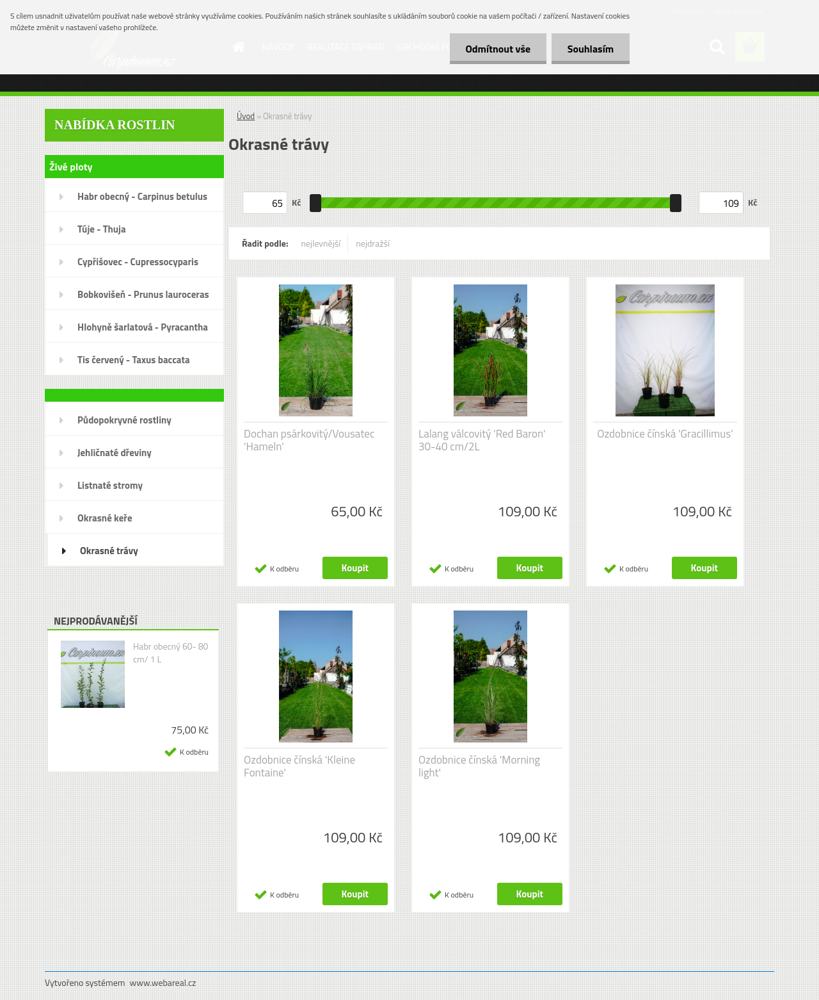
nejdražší (373, 243)
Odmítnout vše (497, 48)
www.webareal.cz (163, 982)
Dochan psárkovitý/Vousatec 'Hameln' (309, 440)
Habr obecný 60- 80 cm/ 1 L (171, 653)
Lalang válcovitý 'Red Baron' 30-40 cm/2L (481, 440)
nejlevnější (321, 243)
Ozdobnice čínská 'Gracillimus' (665, 433)
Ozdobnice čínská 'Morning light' (479, 766)
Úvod (246, 116)
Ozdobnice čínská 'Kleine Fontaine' (299, 766)
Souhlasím (590, 48)
